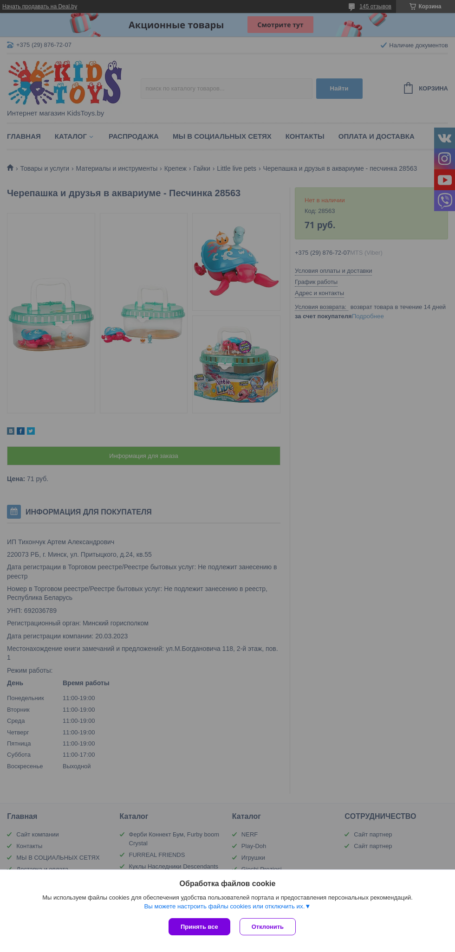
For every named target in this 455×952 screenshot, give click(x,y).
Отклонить (268, 926)
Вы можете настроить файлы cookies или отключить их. (224, 906)
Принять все (199, 926)
